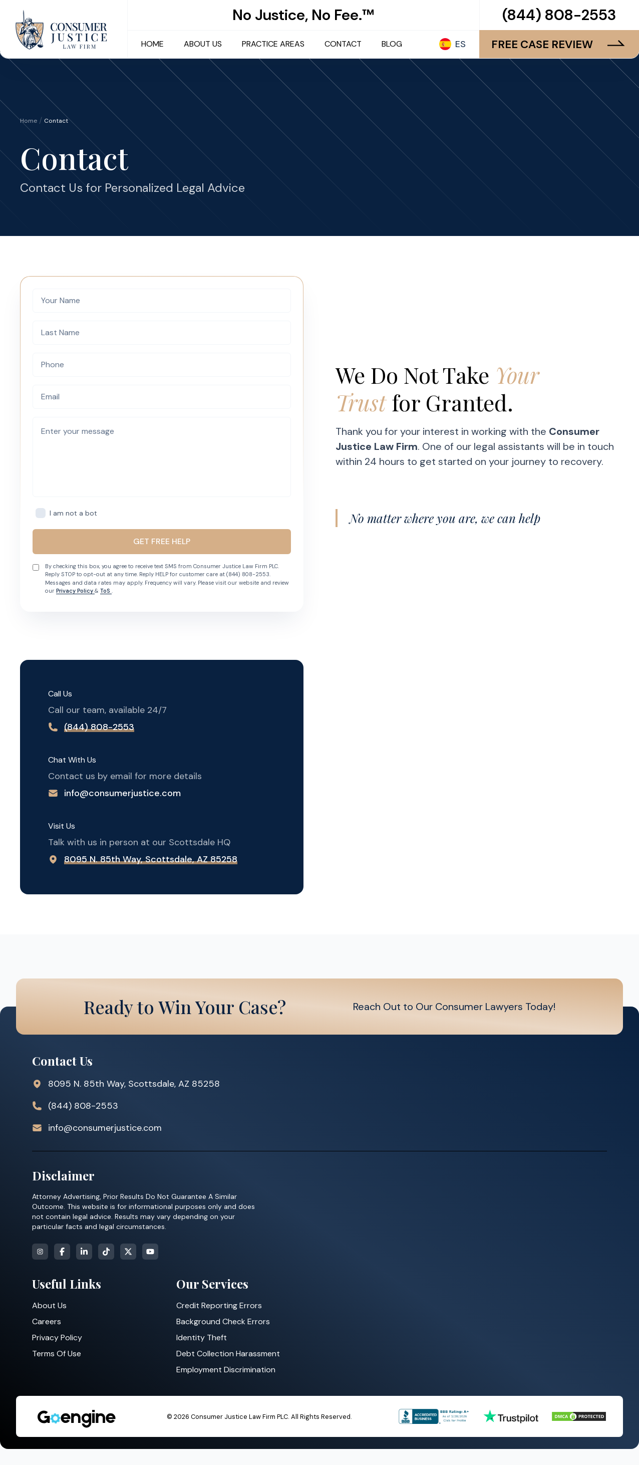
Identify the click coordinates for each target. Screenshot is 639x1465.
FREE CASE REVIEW (559, 44)
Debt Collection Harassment (228, 1353)
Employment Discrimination (225, 1369)
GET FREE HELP (161, 541)
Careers (46, 1321)
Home (28, 121)
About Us (49, 1305)
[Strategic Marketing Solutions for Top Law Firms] (76, 1418)
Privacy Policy (75, 590)
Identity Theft (201, 1337)
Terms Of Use (56, 1353)
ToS (106, 590)
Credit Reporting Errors (219, 1305)
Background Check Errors (223, 1321)
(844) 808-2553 (559, 15)
